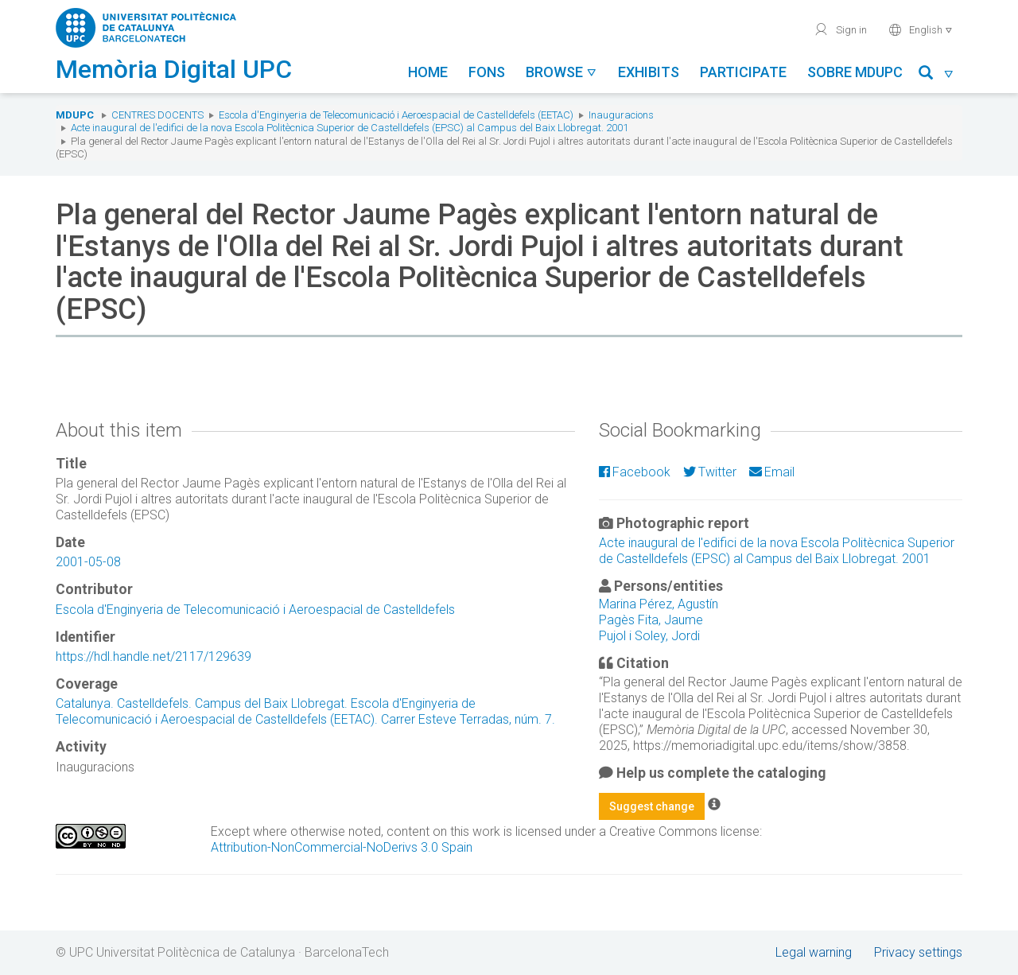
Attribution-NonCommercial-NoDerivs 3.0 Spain (341, 847)
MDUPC (75, 115)
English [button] (920, 29)
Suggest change (651, 806)
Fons (486, 72)
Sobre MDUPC (855, 72)
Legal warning (813, 952)
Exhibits (648, 72)
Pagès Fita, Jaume (651, 619)
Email (772, 472)
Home (428, 72)
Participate (743, 72)
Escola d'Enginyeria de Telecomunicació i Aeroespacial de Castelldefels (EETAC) (396, 115)
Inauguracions (621, 115)
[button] (936, 75)
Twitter (709, 472)
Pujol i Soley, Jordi (649, 635)
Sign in (840, 29)
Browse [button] (561, 72)
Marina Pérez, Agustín (658, 604)
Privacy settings (918, 952)
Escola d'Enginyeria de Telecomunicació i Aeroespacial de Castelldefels (255, 609)
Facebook (634, 472)
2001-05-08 (88, 561)
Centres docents (157, 115)
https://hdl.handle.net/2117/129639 (153, 656)
